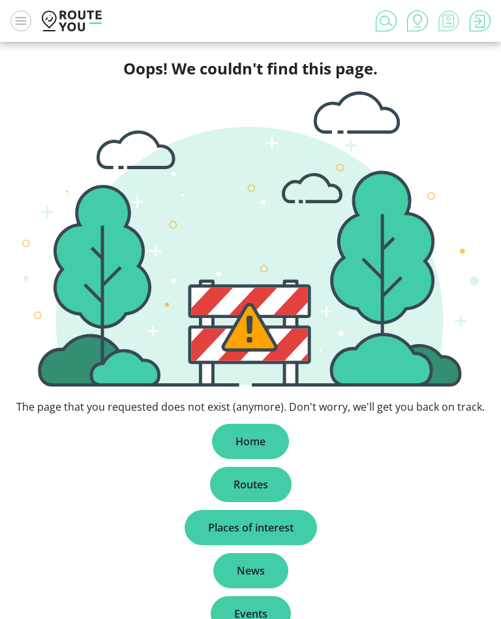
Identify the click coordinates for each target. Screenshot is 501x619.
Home (250, 441)
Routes (251, 484)
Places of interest (251, 527)
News (251, 570)
